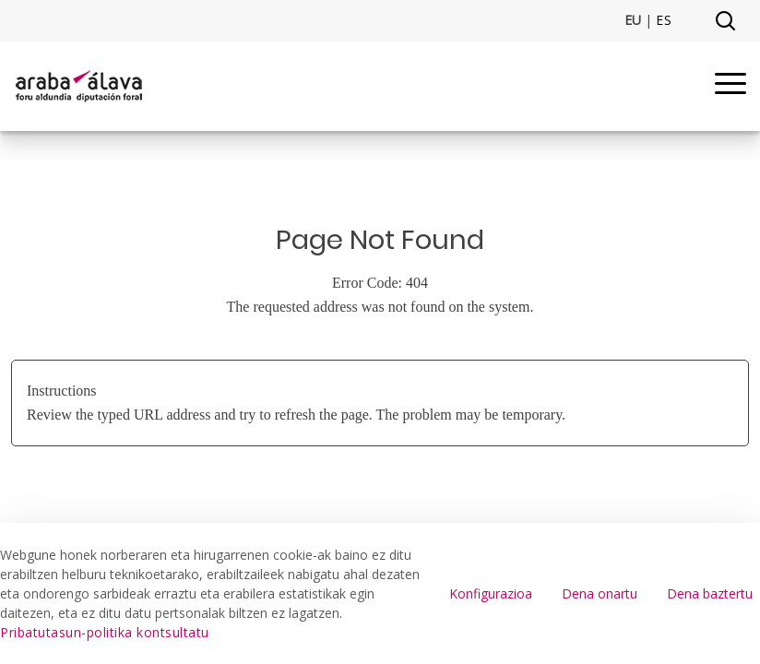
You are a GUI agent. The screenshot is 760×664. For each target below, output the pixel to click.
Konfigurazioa (490, 593)
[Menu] (730, 86)
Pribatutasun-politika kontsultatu (104, 632)
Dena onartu (599, 593)
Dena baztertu (710, 593)
